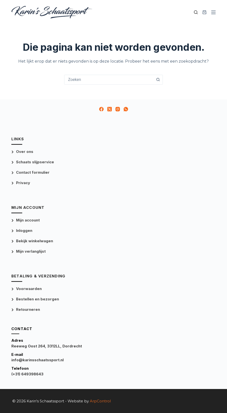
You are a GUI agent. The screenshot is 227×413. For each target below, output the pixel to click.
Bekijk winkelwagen (34, 241)
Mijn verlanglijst (31, 251)
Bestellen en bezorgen (37, 299)
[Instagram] (117, 109)
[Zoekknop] (158, 79)
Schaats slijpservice (35, 162)
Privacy (23, 182)
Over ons (24, 151)
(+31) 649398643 (27, 374)
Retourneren (28, 309)
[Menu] (213, 12)
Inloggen (24, 230)
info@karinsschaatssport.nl (37, 360)
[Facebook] (101, 109)
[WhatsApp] (126, 109)
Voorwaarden (29, 288)
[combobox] (108, 80)
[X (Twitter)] (109, 109)
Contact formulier (33, 172)
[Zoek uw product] (196, 12)
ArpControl (100, 401)
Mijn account (28, 220)
